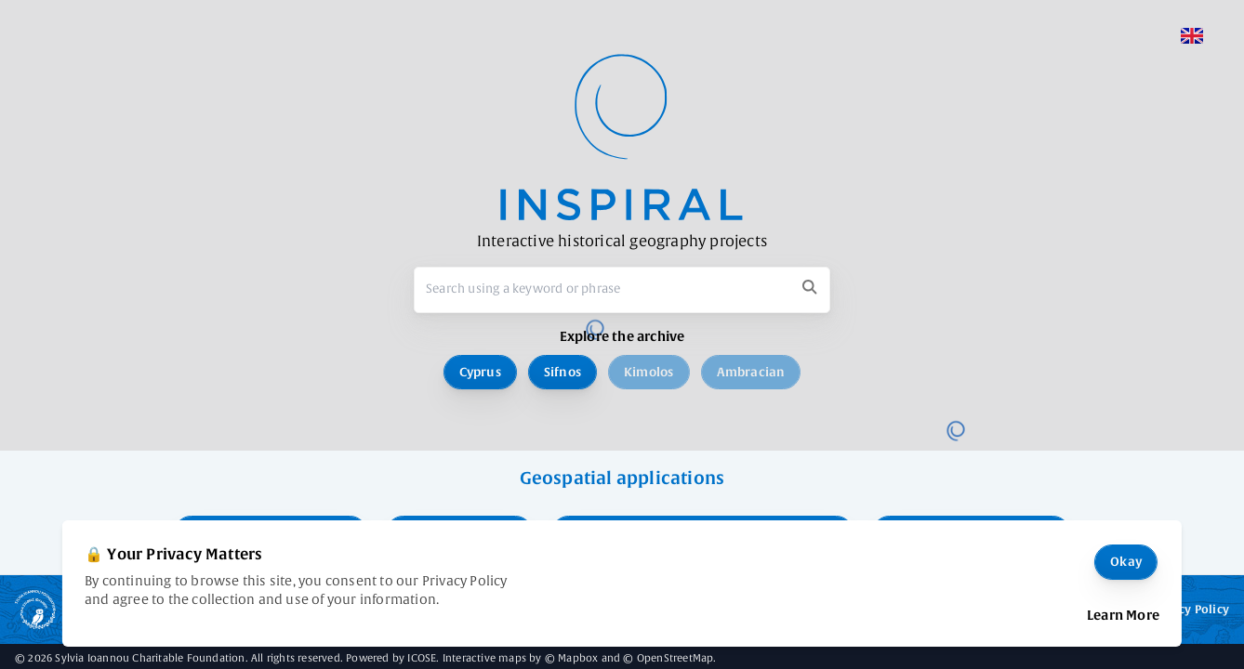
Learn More (1123, 615)
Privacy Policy (1189, 609)
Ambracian (751, 372)
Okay (1126, 562)
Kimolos (648, 372)
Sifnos (562, 372)
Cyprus (480, 372)
